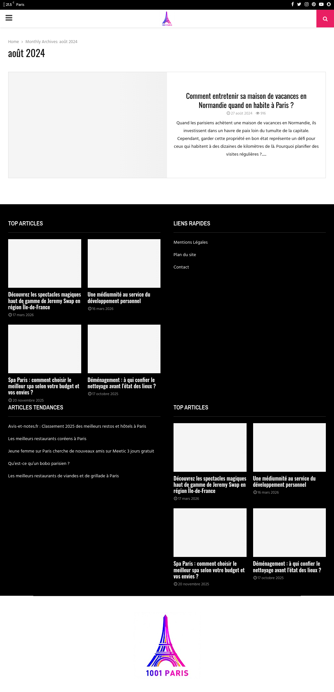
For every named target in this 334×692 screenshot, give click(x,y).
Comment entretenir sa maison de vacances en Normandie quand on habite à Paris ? (246, 100)
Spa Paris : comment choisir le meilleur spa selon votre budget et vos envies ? (43, 386)
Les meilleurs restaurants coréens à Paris (47, 439)
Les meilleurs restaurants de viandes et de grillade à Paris (63, 476)
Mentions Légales (191, 242)
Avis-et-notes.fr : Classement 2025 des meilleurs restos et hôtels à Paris (77, 426)
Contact (181, 267)
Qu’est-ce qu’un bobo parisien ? (38, 464)
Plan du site (185, 255)
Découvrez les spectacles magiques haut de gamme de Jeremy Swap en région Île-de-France (44, 300)
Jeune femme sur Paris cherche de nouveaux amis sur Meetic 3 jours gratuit (81, 451)
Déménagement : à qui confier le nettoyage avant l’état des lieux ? (122, 383)
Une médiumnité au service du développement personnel (119, 297)
